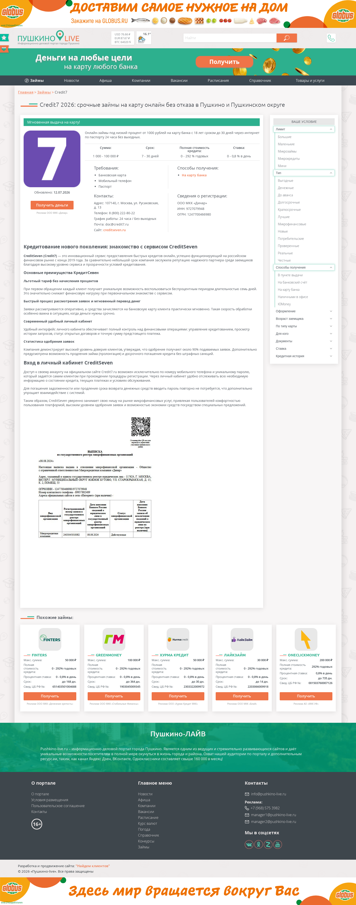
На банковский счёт (292, 282)
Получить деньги (52, 205)
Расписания (218, 80)
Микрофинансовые (292, 224)
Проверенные (288, 246)
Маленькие (286, 144)
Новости (71, 80)
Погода (144, 829)
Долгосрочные (289, 202)
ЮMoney (284, 304)
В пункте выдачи (290, 275)
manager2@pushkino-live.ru (273, 821)
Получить (50, 696)
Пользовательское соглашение (58, 805)
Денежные (286, 188)
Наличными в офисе (293, 297)
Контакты (39, 811)
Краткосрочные (289, 209)
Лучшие (284, 217)
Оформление (286, 311)
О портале (40, 793)
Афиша (105, 80)
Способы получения (291, 267)
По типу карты (286, 326)
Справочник (260, 80)
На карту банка (194, 175)
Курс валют (147, 823)
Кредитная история (290, 356)
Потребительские (291, 238)
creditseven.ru (114, 230)
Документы (284, 341)
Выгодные (285, 180)
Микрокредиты (289, 158)
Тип (278, 173)
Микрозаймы (287, 151)
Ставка (281, 348)
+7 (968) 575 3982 (265, 808)
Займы (143, 846)
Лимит (280, 129)
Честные (284, 260)
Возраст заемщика (289, 318)
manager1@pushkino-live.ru (273, 814)
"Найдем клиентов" (93, 866)
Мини (282, 166)
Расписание (148, 817)
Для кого (282, 333)
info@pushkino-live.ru (268, 793)
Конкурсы (146, 841)
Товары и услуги (310, 80)
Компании (141, 80)
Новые (283, 231)
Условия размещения (49, 799)
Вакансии (179, 80)
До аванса (285, 195)
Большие (285, 137)
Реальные (285, 253)
